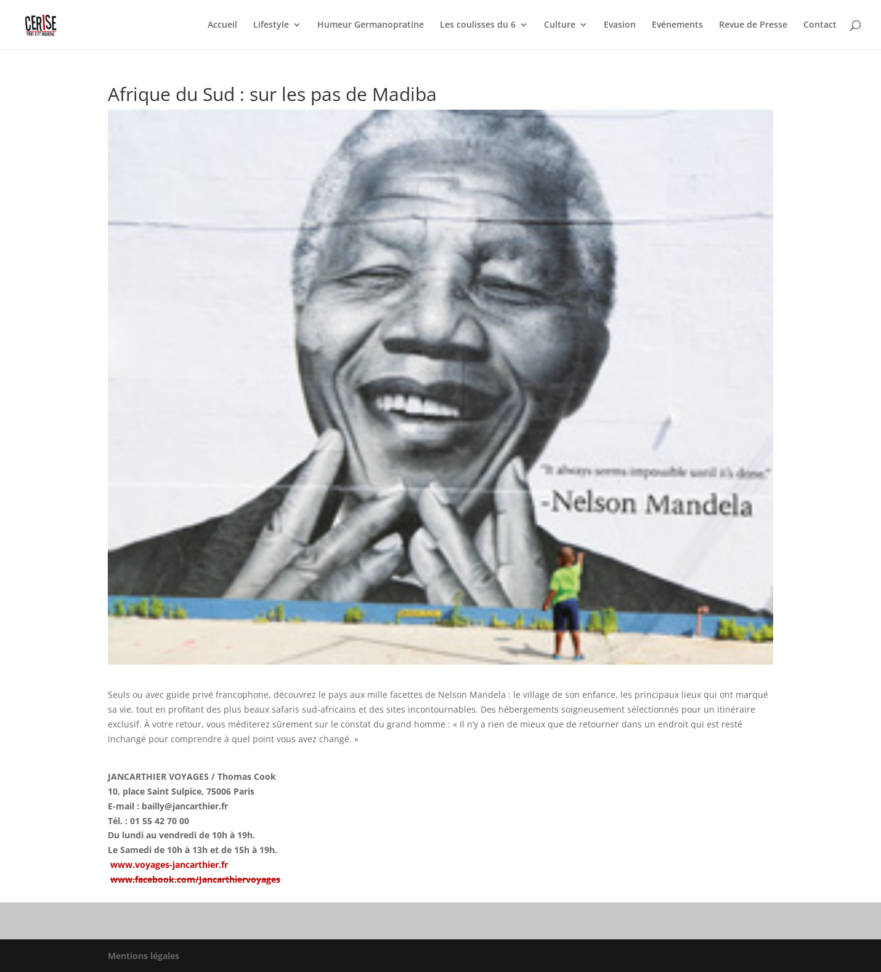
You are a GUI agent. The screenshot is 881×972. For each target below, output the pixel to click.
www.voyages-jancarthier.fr (169, 864)
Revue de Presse (753, 25)
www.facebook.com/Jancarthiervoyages (195, 879)
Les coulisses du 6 (478, 25)
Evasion (620, 25)
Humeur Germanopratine (370, 25)
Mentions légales (143, 956)
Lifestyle (271, 25)
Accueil (222, 25)
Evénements (677, 25)
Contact (820, 25)
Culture (559, 25)
